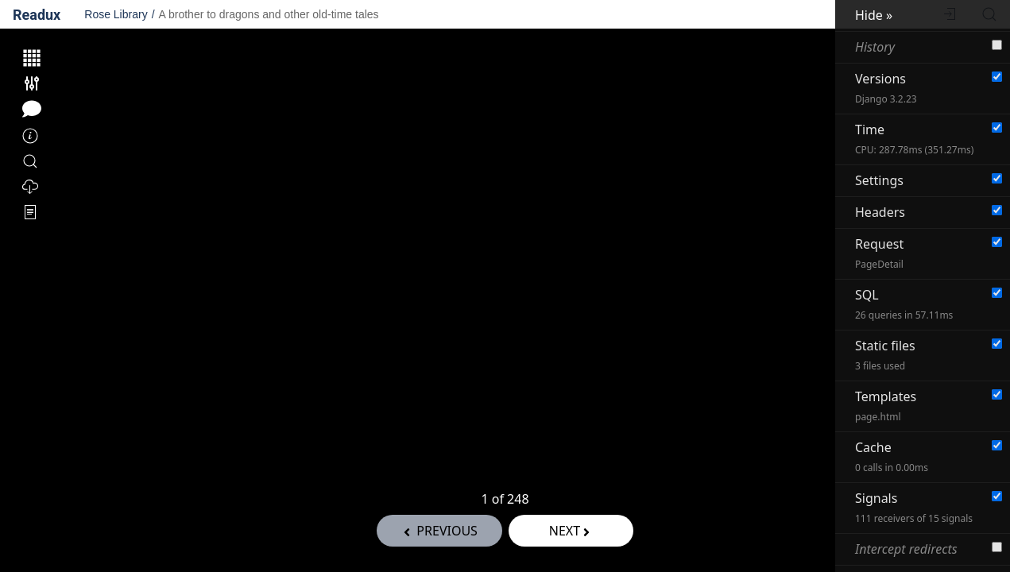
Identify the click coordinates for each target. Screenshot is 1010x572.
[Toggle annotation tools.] (31, 108)
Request (879, 253)
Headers (880, 212)
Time (914, 139)
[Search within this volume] (30, 162)
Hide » (873, 15)
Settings (879, 180)
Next (571, 530)
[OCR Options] (30, 213)
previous (439, 530)
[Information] (30, 136)
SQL (904, 304)
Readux (36, 14)
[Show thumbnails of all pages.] (31, 58)
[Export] (30, 187)
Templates (885, 405)
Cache (891, 456)
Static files (885, 355)
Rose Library (115, 14)
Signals (914, 507)
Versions (886, 88)
